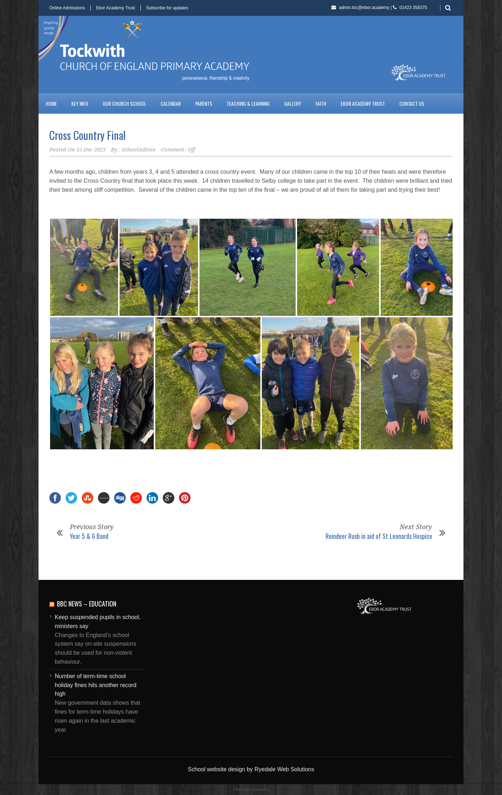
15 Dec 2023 (91, 149)
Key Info (79, 103)
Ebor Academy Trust (115, 7)
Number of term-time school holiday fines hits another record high (95, 685)
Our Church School (124, 103)
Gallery (292, 103)
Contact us (411, 103)
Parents (203, 103)
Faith (320, 103)
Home (51, 103)
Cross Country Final (87, 135)
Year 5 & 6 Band (89, 536)
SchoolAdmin (139, 149)
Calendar (171, 103)
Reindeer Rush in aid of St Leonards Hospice (379, 536)
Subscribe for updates (167, 7)
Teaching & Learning (248, 103)
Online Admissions (67, 7)
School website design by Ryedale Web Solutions (251, 769)
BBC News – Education (86, 603)
